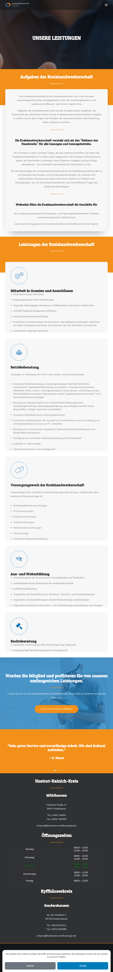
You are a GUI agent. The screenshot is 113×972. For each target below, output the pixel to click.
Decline (30, 966)
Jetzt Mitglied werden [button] (56, 709)
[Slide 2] (57, 770)
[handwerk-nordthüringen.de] (17, 5)
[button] (106, 5)
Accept (82, 966)
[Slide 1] (55, 770)
